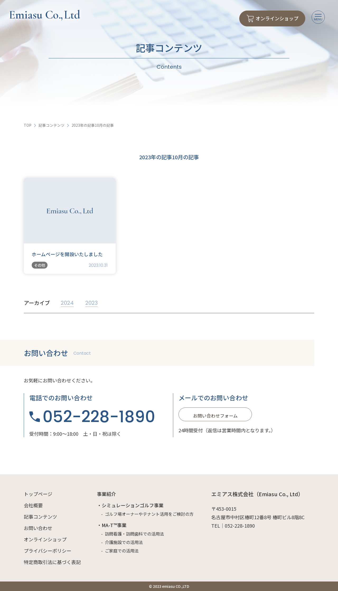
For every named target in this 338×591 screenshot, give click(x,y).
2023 (91, 303)
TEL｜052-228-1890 (233, 525)
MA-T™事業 (114, 525)
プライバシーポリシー (47, 550)
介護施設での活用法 (124, 542)
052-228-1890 (99, 417)
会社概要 (33, 505)
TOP (27, 125)
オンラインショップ (45, 539)
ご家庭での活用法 (122, 550)
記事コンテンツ (51, 125)
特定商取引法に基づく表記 (52, 562)
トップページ (38, 493)
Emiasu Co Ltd (44, 15)
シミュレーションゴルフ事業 (132, 505)
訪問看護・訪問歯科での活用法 (134, 534)
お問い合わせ (38, 528)
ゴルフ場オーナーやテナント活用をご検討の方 (149, 514)
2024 (67, 303)
